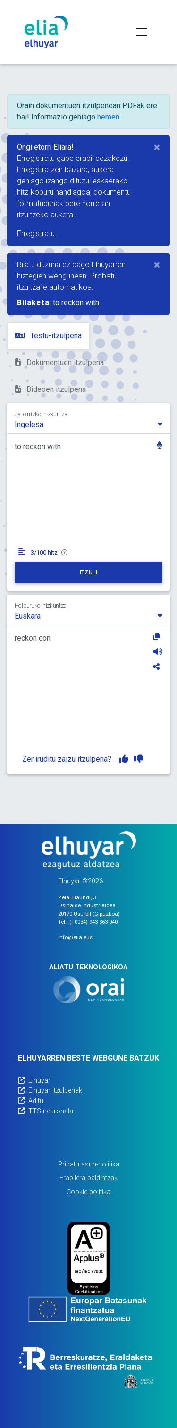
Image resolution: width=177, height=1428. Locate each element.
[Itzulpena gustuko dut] (123, 759)
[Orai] (88, 989)
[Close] (156, 147)
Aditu (30, 1101)
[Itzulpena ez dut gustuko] (138, 759)
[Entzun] (157, 651)
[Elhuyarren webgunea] (89, 850)
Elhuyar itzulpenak (50, 1091)
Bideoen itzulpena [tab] (50, 389)
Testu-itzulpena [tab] (48, 335)
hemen (108, 116)
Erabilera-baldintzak (88, 1178)
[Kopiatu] (157, 636)
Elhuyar (34, 1081)
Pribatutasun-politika (88, 1164)
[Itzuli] (88, 572)
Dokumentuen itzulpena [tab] (59, 362)
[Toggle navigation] (141, 32)
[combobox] (88, 423)
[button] (159, 446)
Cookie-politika (88, 1192)
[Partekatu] (157, 666)
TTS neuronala (45, 1111)
